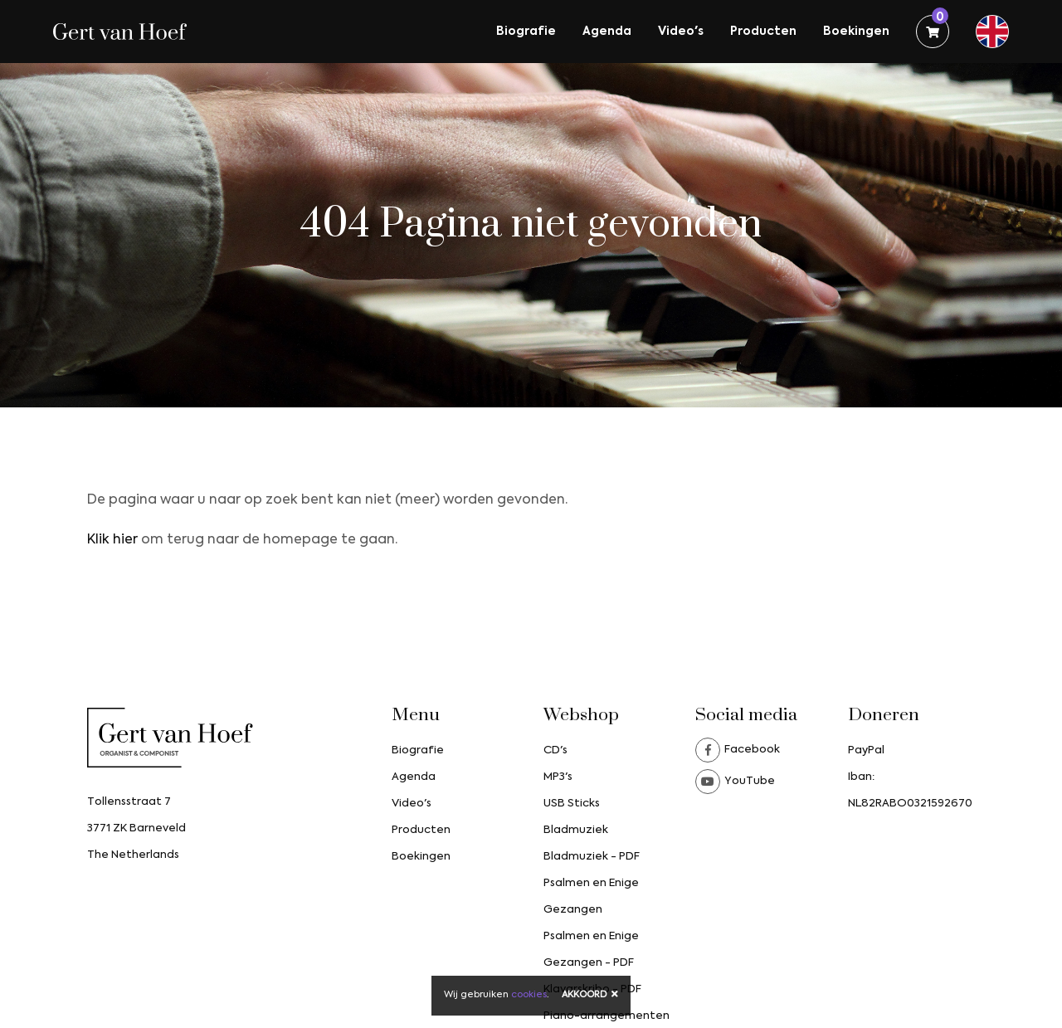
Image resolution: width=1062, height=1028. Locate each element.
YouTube (735, 781)
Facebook (737, 750)
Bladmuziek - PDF (591, 856)
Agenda (606, 31)
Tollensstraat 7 (129, 802)
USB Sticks (571, 803)
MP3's (557, 777)
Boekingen (856, 31)
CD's (555, 750)
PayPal (866, 750)
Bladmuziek (575, 830)
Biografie (526, 31)
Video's (681, 31)
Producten (763, 31)
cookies (529, 995)
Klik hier (112, 540)
